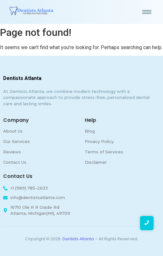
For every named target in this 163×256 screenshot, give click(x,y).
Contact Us (14, 162)
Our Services (16, 141)
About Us (13, 131)
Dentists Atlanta (78, 239)
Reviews (12, 151)
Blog (90, 131)
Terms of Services (104, 151)
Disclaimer (96, 162)
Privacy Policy (99, 141)
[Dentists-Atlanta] (31, 10)
